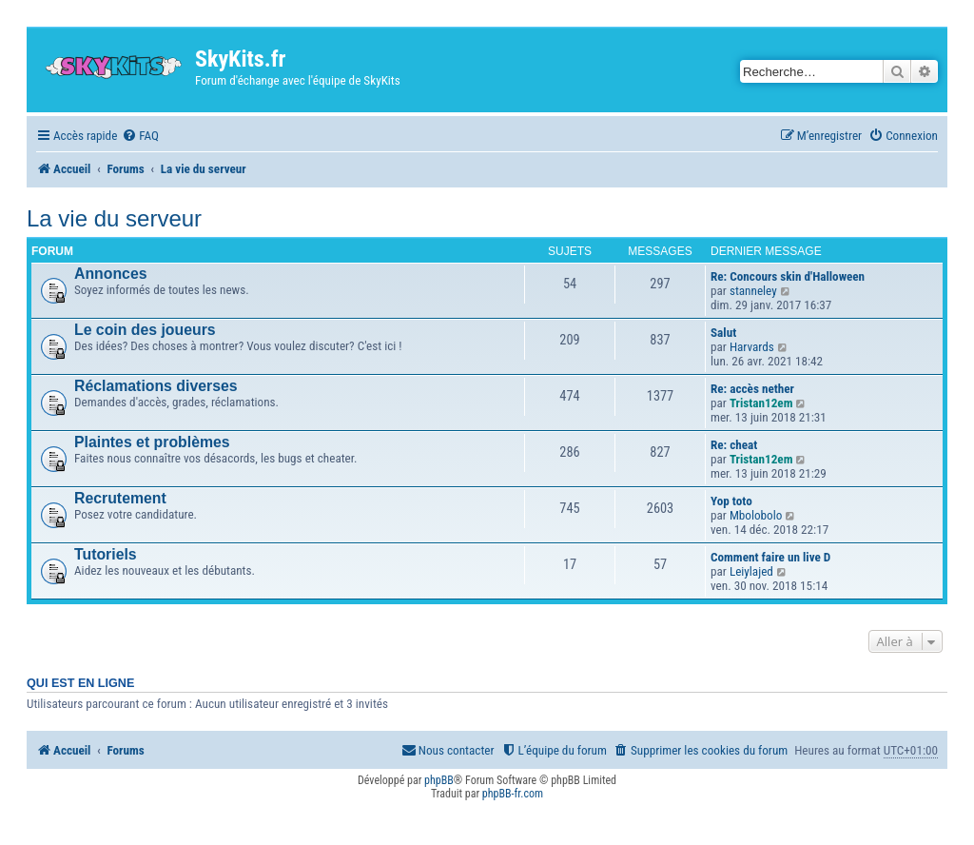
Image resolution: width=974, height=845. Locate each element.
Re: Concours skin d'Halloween (788, 276)
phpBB (439, 780)
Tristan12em (761, 403)
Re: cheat (734, 445)
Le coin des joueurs (145, 330)
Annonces (110, 273)
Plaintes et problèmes (152, 442)
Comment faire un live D (770, 557)
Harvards (752, 347)
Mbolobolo (756, 515)
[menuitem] (140, 135)
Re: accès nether (752, 389)
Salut (723, 332)
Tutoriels (105, 554)
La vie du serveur (114, 218)
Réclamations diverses (156, 386)
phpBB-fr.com (512, 793)
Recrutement (120, 498)
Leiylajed (751, 571)
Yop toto (731, 501)
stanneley (753, 291)
